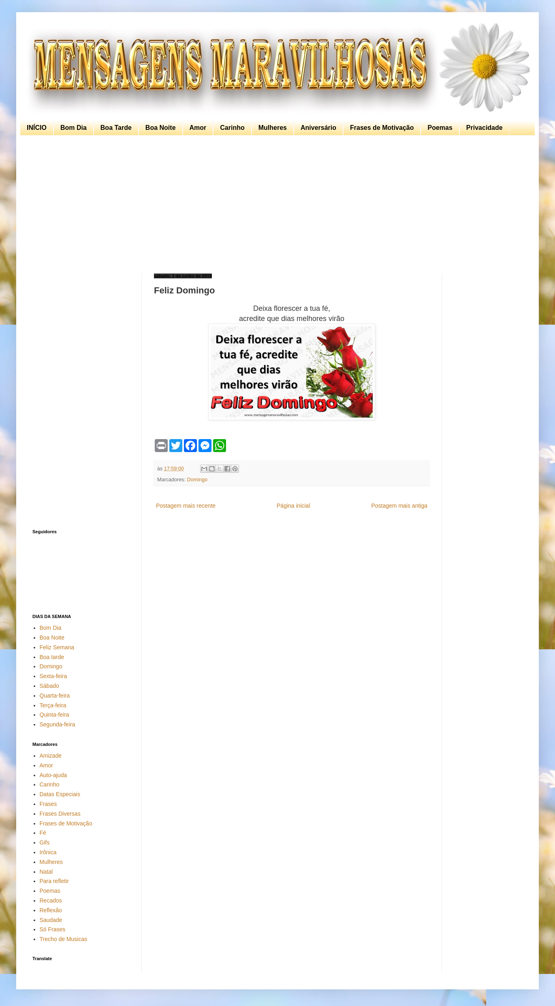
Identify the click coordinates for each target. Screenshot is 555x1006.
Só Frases (53, 929)
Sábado (49, 686)
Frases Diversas (60, 813)
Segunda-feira (57, 724)
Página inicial (293, 505)
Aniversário (318, 127)
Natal (46, 871)
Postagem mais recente (186, 505)
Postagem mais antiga (399, 505)
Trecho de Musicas (64, 939)
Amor (198, 127)
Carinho (232, 127)
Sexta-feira (53, 676)
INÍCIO (37, 127)
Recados (51, 900)
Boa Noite (160, 127)
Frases (48, 804)
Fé (43, 832)
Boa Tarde (116, 127)
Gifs (45, 842)
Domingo (197, 480)
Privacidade (484, 127)
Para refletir (54, 881)
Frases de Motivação (382, 127)
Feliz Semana (57, 647)
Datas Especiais (60, 794)
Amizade (51, 755)
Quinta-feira (54, 714)
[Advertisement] (275, 204)
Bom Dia (73, 127)
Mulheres (272, 127)
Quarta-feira (55, 695)
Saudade (51, 920)
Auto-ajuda (53, 775)
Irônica (48, 852)
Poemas (439, 127)
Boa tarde (52, 657)
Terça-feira (53, 705)
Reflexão (51, 910)
